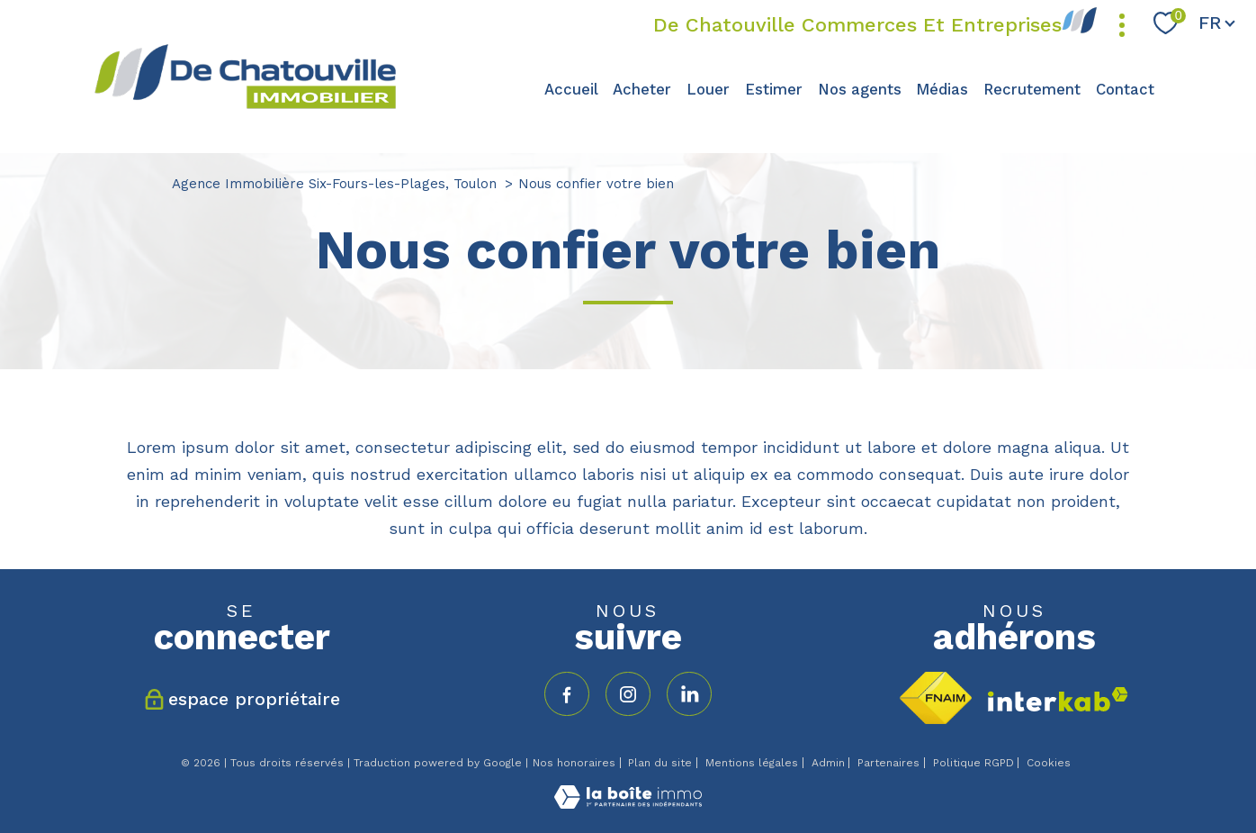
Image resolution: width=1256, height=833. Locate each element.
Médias (942, 89)
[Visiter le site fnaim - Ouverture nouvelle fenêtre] (936, 698)
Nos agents (860, 89)
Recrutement (1032, 89)
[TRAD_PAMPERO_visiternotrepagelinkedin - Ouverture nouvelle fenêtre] (689, 694)
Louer (708, 89)
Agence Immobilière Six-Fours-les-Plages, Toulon (334, 184)
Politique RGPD (973, 762)
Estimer (774, 89)
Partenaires (888, 762)
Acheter (642, 89)
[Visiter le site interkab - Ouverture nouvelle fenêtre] (1058, 699)
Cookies (1049, 763)
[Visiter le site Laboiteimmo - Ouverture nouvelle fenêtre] (628, 802)
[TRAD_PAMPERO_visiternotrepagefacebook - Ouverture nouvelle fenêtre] (566, 694)
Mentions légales (751, 762)
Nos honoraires (574, 762)
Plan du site (660, 762)
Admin (828, 762)
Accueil (571, 89)
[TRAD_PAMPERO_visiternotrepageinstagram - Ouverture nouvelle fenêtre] (628, 694)
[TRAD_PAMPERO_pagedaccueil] (245, 106)
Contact (1125, 89)
